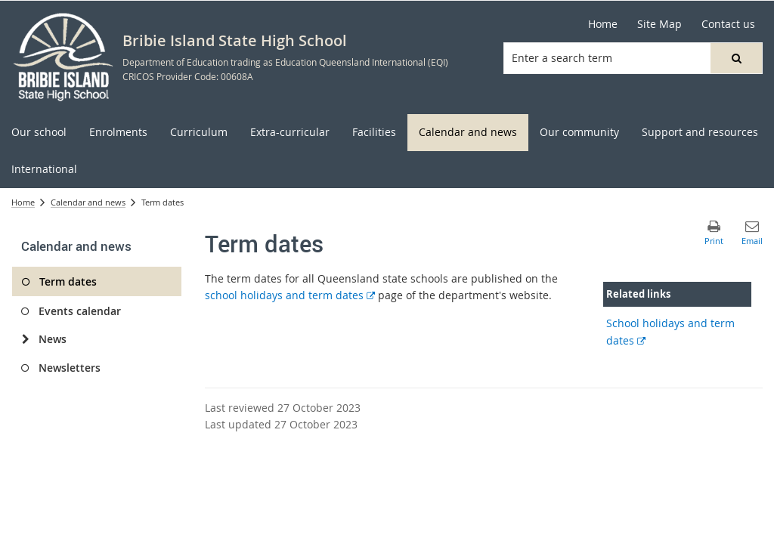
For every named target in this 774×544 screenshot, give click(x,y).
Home (23, 202)
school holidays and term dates (290, 295)
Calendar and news (88, 202)
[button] (736, 58)
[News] (25, 339)
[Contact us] (728, 24)
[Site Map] (659, 24)
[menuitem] (39, 132)
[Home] (602, 24)
